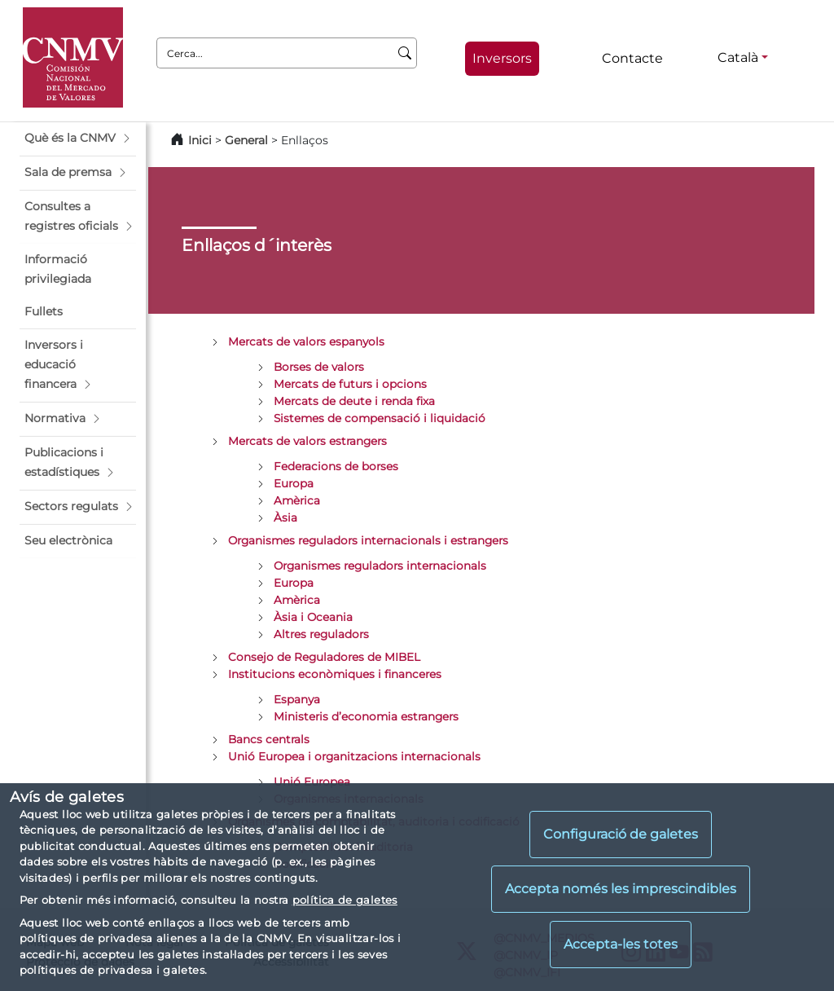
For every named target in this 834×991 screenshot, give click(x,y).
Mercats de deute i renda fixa (354, 400)
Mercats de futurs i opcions (350, 383)
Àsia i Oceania (313, 616)
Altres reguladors (321, 634)
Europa (294, 483)
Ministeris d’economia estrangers (366, 716)
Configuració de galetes (620, 834)
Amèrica (297, 500)
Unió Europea (312, 781)
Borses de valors (319, 366)
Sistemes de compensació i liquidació (379, 418)
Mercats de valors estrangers (307, 440)
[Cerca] (405, 52)
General (246, 140)
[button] (78, 138)
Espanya (297, 699)
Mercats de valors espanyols (306, 341)
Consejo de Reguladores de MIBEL (324, 656)
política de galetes (344, 899)
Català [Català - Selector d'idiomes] (738, 57)
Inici (200, 140)
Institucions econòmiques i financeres (334, 673)
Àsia (285, 517)
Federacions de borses (336, 466)
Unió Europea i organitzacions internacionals (354, 756)
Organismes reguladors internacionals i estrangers (368, 540)
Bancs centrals (268, 739)
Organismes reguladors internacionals (380, 565)
